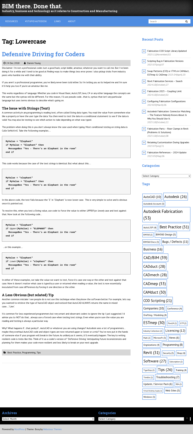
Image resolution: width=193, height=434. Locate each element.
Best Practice (14, 352)
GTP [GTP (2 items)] (183, 323)
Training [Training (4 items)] (181, 370)
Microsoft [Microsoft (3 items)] (160, 337)
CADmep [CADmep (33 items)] (154, 283)
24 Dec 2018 (11, 63)
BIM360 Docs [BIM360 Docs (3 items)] (151, 242)
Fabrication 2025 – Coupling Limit (164, 91)
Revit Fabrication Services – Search (164, 81)
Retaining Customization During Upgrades (168, 142)
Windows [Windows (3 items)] (149, 396)
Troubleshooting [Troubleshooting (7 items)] (167, 377)
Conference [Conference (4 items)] (174, 308)
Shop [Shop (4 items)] (181, 353)
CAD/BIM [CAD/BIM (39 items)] (155, 257)
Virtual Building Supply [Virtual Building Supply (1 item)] (152, 391)
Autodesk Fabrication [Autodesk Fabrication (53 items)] (163, 214)
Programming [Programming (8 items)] (173, 344)
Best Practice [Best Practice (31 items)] (174, 226)
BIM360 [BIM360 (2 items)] (147, 234)
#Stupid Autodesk (36, 21)
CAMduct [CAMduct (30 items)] (154, 292)
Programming (28, 352)
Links (57, 21)
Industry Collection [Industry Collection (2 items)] (152, 331)
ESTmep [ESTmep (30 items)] (154, 322)
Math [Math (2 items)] (146, 338)
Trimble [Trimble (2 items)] (148, 377)
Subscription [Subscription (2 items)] (176, 361)
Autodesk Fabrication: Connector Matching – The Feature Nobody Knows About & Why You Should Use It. (168, 115)
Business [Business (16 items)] (152, 249)
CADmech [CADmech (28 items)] (155, 274)
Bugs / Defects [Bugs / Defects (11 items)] (175, 242)
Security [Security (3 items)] (168, 353)
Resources (11, 21)
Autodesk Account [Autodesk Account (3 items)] (153, 203)
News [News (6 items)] (174, 337)
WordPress (19, 429)
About (72, 21)
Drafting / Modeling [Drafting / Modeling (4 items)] (155, 315)
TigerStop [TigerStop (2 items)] (149, 370)
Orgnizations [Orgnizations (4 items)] (151, 344)
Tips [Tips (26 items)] (165, 369)
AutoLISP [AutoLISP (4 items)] (149, 227)
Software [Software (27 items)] (154, 360)
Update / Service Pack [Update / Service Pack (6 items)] (157, 384)
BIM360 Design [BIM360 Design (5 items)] (166, 234)
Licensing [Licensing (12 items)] (175, 330)
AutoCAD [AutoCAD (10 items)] (152, 197)
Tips (38, 352)
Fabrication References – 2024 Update (167, 152)
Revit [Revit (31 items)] (151, 352)
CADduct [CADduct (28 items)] (154, 266)
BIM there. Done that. (32, 6)
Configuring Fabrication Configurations (166, 101)
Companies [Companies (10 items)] (153, 308)
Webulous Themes (52, 429)
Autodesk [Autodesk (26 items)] (175, 196)
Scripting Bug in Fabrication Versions (165, 60)
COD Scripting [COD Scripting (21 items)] (157, 300)
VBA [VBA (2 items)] (179, 384)
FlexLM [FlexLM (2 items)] (172, 323)
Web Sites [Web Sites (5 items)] (172, 390)
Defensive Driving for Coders (43, 54)
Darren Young (32, 63)
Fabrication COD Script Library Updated (167, 50)
